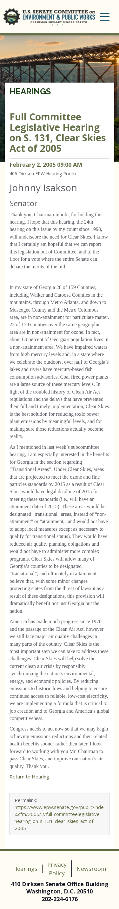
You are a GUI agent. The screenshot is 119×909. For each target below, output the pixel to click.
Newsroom (91, 868)
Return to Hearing (29, 776)
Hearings (30, 91)
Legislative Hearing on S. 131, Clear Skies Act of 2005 (58, 132)
